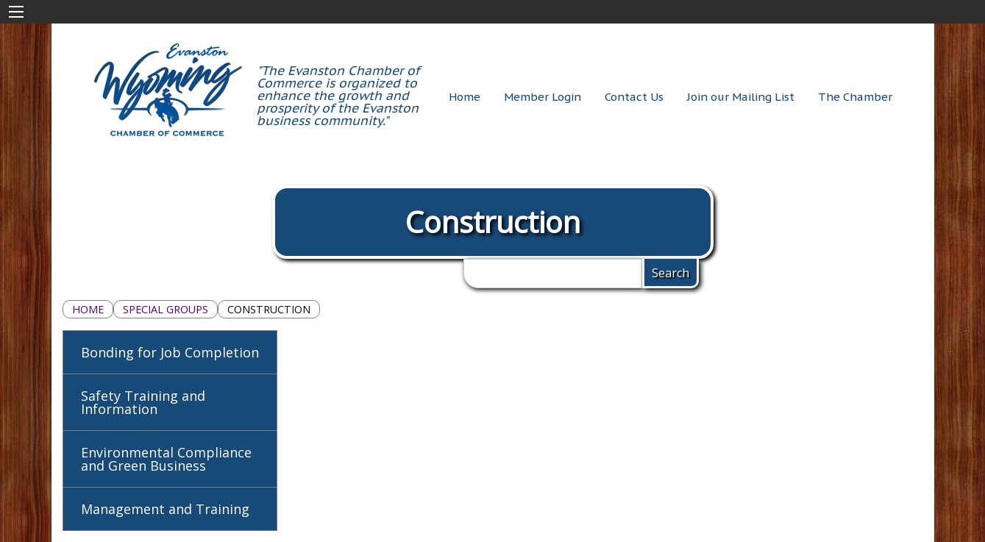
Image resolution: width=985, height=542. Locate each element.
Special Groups (165, 309)
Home (88, 309)
